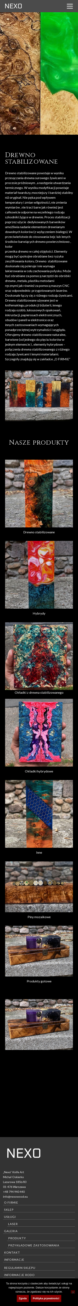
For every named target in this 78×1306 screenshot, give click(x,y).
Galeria (11, 1231)
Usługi (10, 1216)
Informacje (14, 1259)
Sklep (9, 1209)
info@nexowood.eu (15, 1196)
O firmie (11, 1202)
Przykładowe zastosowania (33, 1245)
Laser (13, 1224)
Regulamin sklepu (19, 1267)
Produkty (17, 1238)
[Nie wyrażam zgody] (73, 1291)
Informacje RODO (19, 1275)
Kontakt (12, 1252)
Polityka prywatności (46, 1298)
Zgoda (23, 1298)
